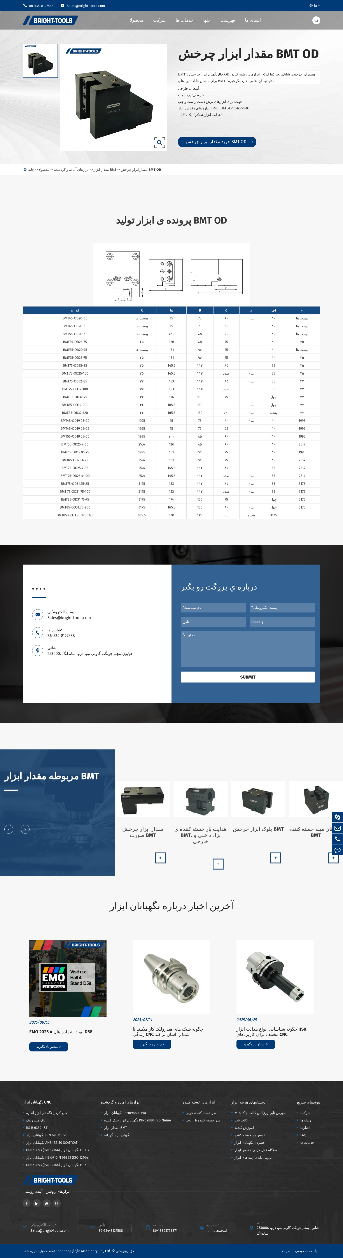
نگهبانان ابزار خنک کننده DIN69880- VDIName (137, 1120)
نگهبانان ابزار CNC (37, 1102)
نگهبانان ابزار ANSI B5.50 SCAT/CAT (51, 1142)
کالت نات (241, 1120)
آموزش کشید (244, 1128)
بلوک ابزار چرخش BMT (258, 832)
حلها (207, 20)
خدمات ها (184, 20)
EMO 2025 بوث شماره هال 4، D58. (61, 1031)
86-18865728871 (165, 1230)
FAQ (303, 1135)
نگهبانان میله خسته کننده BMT (315, 835)
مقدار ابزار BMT (105, 173)
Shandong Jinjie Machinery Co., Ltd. (83, 1251)
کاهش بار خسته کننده (250, 1135)
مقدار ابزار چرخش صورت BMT (143, 835)
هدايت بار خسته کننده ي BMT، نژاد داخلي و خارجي (200, 838)
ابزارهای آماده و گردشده (71, 173)
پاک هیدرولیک (35, 1120)
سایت (286, 1251)
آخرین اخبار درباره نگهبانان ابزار (171, 906)
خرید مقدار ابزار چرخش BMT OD (219, 141)
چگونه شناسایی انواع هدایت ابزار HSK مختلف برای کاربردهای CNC (271, 1031)
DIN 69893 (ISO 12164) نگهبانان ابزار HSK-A (57, 1150)
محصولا (136, 20)
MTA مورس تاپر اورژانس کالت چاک (260, 1113)
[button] (8, 832)
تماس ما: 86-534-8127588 (61, 633)
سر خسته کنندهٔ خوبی (201, 1113)
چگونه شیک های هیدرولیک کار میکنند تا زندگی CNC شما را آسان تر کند (168, 1031)
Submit (248, 677)
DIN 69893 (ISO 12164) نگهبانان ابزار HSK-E (57, 1165)
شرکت (159, 20)
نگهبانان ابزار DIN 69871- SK (46, 1135)
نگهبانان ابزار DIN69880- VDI (125, 1113)
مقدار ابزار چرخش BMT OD (141, 173)
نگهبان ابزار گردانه (117, 1135)
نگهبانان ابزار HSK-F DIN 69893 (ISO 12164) (57, 1157)
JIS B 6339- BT (36, 1128)
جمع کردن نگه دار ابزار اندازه (47, 1113)
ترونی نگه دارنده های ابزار (253, 1157)
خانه (31, 173)
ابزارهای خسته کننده (198, 1102)
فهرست (227, 20)
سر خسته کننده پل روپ (203, 1120)
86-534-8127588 (38, 5)
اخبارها (305, 1128)
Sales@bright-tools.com (82, 5)
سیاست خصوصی (307, 1251)
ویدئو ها (305, 1120)
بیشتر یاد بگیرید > (48, 1047)
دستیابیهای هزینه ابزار (248, 1102)
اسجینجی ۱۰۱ (217, 1230)
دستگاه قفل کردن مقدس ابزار (256, 1150)
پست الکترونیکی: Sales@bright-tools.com (69, 615)
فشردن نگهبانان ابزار (249, 1142)
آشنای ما (253, 20)
